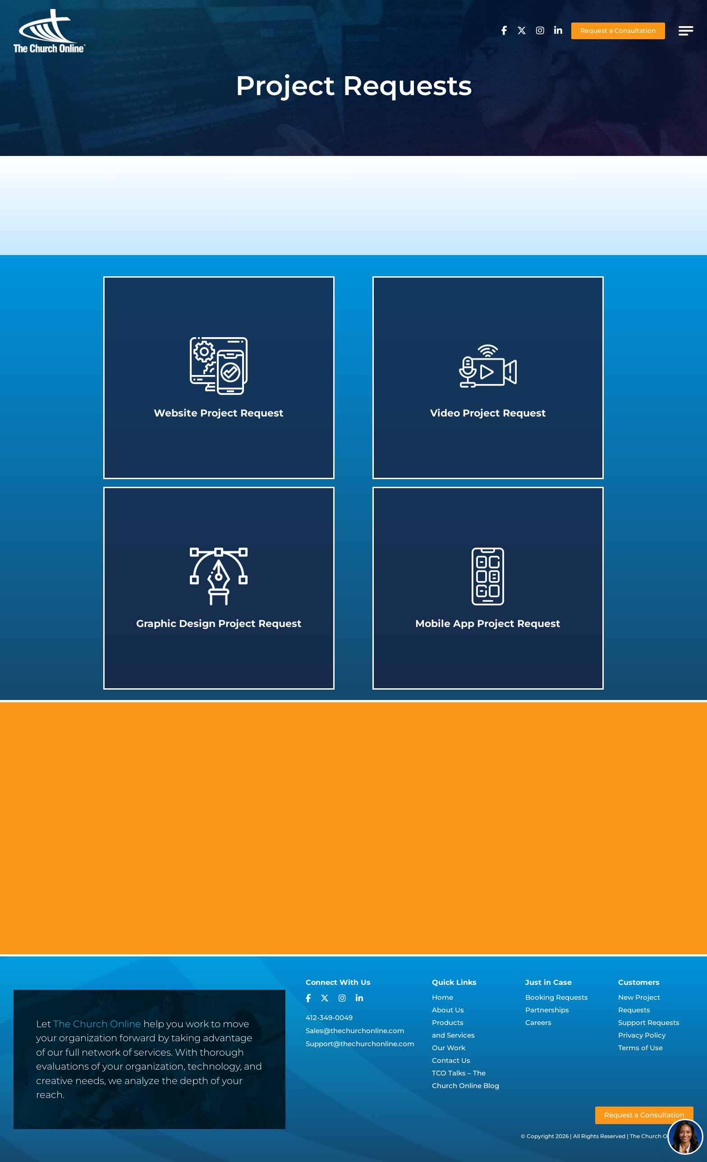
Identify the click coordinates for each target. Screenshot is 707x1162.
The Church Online (97, 1023)
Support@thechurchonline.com (360, 1043)
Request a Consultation (618, 31)
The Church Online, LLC (661, 1136)
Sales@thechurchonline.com (355, 1030)
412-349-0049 (329, 1017)
